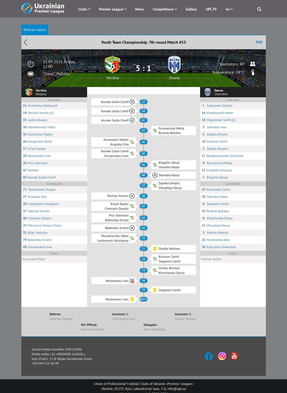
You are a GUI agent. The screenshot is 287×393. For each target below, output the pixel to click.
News (139, 9)
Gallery (191, 9)
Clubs (82, 9)
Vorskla (112, 77)
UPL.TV (211, 9)
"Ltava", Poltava (56, 73)
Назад (25, 42)
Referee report (34, 29)
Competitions (163, 9)
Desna (174, 77)
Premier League (111, 9)
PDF (259, 42)
